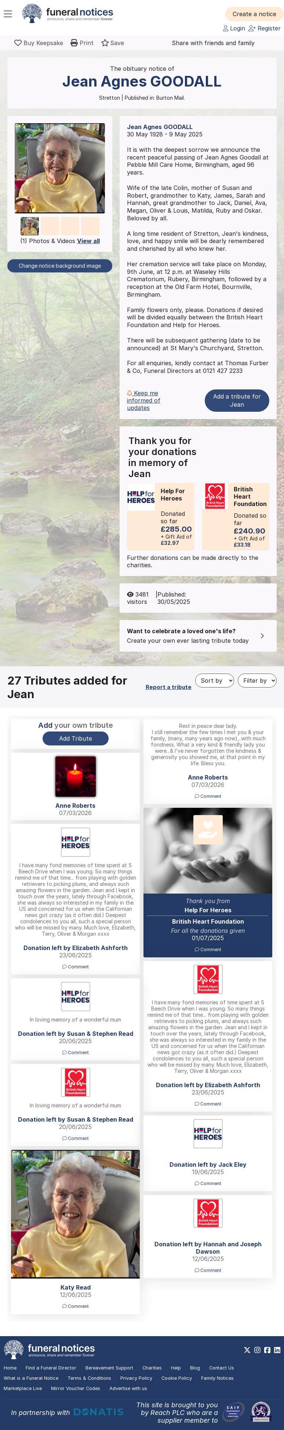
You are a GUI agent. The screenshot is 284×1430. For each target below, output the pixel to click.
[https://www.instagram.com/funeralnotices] (257, 1350)
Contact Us (221, 1368)
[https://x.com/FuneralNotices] (247, 1350)
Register (264, 28)
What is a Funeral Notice (31, 1378)
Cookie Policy (176, 1378)
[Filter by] (257, 681)
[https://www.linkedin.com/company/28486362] (277, 1350)
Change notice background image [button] (60, 266)
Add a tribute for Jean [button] (237, 400)
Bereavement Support (109, 1368)
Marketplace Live (23, 1388)
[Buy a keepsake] (38, 43)
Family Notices (217, 1378)
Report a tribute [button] (169, 686)
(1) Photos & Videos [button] (60, 241)
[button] (254, 14)
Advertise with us (128, 1388)
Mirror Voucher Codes (75, 1388)
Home (10, 1368)
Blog (195, 1368)
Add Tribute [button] (75, 738)
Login (234, 28)
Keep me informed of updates (143, 400)
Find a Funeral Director (51, 1368)
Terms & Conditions (89, 1378)
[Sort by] (214, 681)
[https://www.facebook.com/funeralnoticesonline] (267, 1350)
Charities (152, 1368)
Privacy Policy (136, 1378)
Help (176, 1368)
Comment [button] (208, 796)
